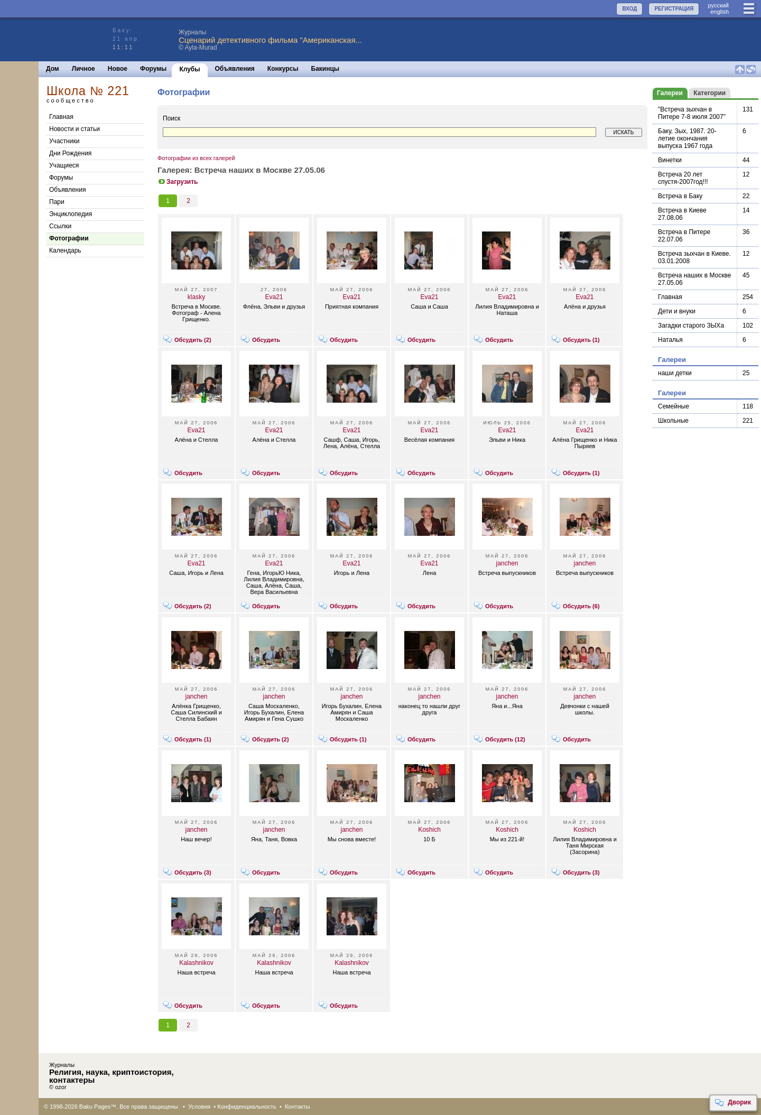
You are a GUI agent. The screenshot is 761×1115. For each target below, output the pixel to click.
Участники (64, 141)
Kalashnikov (196, 963)
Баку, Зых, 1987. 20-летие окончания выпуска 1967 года (687, 138)
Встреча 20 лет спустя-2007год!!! (683, 178)
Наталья (670, 339)
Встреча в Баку (680, 196)
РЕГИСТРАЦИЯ (673, 9)
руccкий (718, 5)
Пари (56, 202)
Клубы (189, 69)
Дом (52, 68)
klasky (196, 297)
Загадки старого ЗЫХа (691, 325)
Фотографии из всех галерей (196, 158)
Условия (199, 1106)
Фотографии (69, 238)
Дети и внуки (676, 311)
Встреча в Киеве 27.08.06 (682, 214)
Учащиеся (64, 165)
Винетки (670, 160)
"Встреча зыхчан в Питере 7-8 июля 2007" (692, 113)
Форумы (153, 68)
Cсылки (60, 226)
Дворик (732, 1103)
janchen (507, 563)
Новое (117, 68)
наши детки (675, 373)
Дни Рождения (70, 153)
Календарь (65, 250)
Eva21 (274, 297)
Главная (61, 116)
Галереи (670, 93)
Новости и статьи (74, 129)
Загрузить (177, 181)
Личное (83, 68)
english (719, 11)
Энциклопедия (70, 214)
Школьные (673, 420)
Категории (709, 93)
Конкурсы (283, 68)
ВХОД (629, 9)
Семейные (673, 406)
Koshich (429, 829)
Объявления (235, 68)
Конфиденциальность (246, 1106)
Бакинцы (325, 68)
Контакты (297, 1106)
